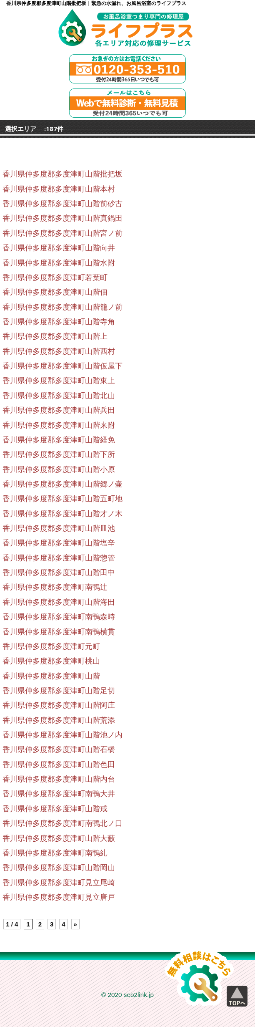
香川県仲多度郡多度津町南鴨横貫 (58, 632)
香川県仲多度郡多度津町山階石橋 (58, 749)
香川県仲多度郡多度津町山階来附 (58, 425)
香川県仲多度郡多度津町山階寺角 (58, 322)
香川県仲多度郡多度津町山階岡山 (58, 867)
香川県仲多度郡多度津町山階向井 (58, 248)
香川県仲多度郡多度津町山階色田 (58, 764)
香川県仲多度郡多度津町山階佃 (55, 292)
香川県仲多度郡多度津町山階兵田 (58, 410)
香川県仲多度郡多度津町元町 (51, 646)
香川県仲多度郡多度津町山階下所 (58, 454)
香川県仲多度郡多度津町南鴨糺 (55, 853)
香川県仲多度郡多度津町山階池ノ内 (62, 735)
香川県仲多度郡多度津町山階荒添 (58, 720)
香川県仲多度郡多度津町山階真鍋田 (62, 218)
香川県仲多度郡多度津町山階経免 (58, 440)
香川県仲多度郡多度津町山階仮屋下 (62, 366)
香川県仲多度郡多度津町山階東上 (58, 380)
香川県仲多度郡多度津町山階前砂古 (62, 203)
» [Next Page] (75, 924)
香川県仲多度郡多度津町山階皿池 (58, 528)
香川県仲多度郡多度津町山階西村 (58, 351)
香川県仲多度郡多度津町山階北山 (58, 395)
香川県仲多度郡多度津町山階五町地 (62, 499)
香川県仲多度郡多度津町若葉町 (55, 277)
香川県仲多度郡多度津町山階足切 (58, 690)
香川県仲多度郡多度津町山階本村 (58, 189)
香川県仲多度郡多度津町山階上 (55, 336)
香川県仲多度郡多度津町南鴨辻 (55, 587)
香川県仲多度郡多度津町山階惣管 (58, 558)
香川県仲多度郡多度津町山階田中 (58, 572)
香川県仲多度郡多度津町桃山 (51, 661)
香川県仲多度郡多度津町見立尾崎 (58, 882)
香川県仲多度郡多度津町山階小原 (58, 469)
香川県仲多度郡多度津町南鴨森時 (58, 617)
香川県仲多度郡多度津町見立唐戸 (58, 897)
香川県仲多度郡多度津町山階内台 (58, 779)
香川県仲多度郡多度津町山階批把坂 (62, 174)
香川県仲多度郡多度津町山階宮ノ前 (62, 233)
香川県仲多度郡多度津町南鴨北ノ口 (62, 823)
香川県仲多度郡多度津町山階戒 (55, 809)
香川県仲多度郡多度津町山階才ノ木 (62, 514)
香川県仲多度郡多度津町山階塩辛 (58, 543)
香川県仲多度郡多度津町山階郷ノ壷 (62, 484)
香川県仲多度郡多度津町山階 (51, 676)
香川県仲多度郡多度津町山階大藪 (58, 838)
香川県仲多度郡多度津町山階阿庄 (58, 705)
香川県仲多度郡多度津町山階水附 (58, 263)
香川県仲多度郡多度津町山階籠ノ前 (62, 307)
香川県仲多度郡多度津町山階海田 (58, 602)
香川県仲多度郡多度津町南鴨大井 (58, 794)
